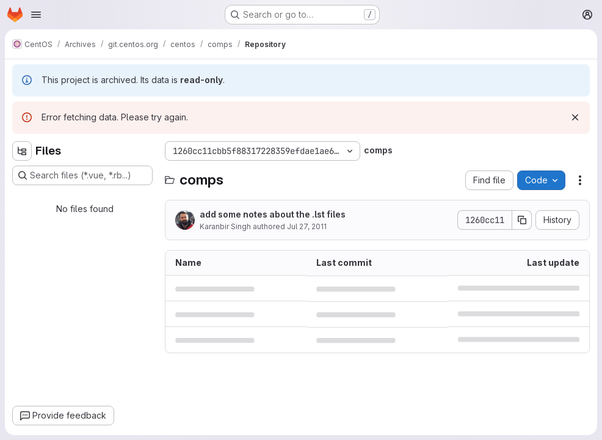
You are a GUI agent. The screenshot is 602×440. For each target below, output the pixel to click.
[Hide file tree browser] (22, 151)
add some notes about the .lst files (273, 214)
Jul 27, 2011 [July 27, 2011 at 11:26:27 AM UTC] (307, 226)
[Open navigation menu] (36, 14)
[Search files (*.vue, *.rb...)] (82, 175)
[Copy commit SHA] (522, 220)
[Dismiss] (575, 117)
